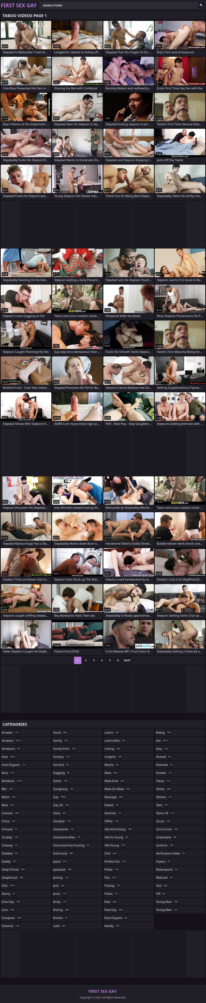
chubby (10, 837)
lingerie (113, 756)
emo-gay (11, 901)
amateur (12, 740)
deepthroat (13, 877)
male (111, 773)
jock (59, 885)
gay (60, 797)
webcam (165, 877)
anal (9, 756)
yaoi (162, 885)
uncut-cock (167, 829)
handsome (64, 829)
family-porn (64, 748)
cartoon (11, 813)
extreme (11, 926)
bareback (12, 781)
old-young (115, 845)
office (111, 821)
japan (60, 861)
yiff (161, 893)
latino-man (115, 740)
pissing (112, 885)
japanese (63, 869)
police (111, 893)
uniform (165, 845)
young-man (167, 901)
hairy (60, 813)
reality (112, 926)
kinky (60, 901)
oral (110, 853)
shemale (165, 764)
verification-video (171, 853)
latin (60, 926)
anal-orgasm (14, 764)
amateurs (11, 748)
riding (164, 732)
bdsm (9, 797)
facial (60, 732)
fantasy (62, 756)
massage (114, 797)
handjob (62, 821)
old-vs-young (116, 837)
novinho (113, 813)
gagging (62, 773)
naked (111, 805)
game (60, 781)
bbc (8, 789)
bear (8, 805)
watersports (167, 869)
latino (112, 732)
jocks (60, 893)
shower (164, 773)
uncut (163, 821)
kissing (61, 910)
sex (162, 740)
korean (61, 918)
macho (111, 764)
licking (112, 748)
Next (127, 660)
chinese (10, 829)
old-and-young (118, 829)
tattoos (164, 797)
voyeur (163, 861)
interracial (63, 853)
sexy (162, 748)
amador (11, 732)
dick (9, 885)
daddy (9, 861)
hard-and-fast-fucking (71, 845)
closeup (10, 845)
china (9, 821)
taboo (163, 781)
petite (111, 869)
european (12, 918)
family (61, 740)
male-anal (114, 781)
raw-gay (113, 910)
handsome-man (67, 837)
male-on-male (117, 789)
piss (110, 877)
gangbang (64, 789)
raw (110, 901)
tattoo (164, 789)
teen (162, 805)
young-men (167, 910)
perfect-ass (115, 861)
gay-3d (61, 805)
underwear (166, 837)
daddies (10, 853)
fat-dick (61, 764)
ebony (9, 893)
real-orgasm (116, 918)
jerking (61, 877)
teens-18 (165, 813)
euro (8, 910)
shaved (164, 756)
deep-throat (14, 869)
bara (8, 773)
